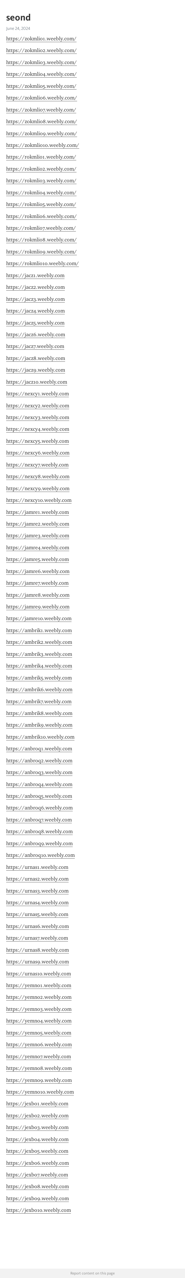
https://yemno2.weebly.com (39, 997)
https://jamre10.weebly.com (39, 618)
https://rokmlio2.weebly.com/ (41, 169)
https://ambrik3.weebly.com (39, 654)
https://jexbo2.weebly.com (37, 1115)
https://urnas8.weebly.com (37, 950)
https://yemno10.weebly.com (40, 1092)
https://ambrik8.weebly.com (39, 713)
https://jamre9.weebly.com (37, 606)
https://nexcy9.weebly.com (37, 488)
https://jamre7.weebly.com (37, 583)
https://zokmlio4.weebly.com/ (41, 74)
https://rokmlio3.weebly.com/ (41, 180)
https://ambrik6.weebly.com (39, 689)
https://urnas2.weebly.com (37, 879)
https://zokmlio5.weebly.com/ (41, 86)
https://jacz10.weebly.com (36, 382)
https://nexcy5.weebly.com (37, 441)
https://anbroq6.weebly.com (39, 807)
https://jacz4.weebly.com (35, 311)
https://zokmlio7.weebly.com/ (41, 110)
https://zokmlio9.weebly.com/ (41, 133)
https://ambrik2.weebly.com (39, 642)
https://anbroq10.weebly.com (40, 855)
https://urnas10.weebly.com (38, 973)
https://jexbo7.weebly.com (37, 1174)
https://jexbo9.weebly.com (37, 1198)
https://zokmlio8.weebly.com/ (41, 121)
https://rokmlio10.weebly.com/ (42, 263)
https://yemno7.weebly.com (38, 1056)
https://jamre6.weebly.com (37, 571)
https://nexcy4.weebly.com (37, 429)
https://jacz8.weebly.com (35, 358)
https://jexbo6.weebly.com (37, 1163)
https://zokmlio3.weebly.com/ (41, 62)
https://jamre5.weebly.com (37, 559)
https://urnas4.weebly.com (37, 902)
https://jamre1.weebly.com (37, 512)
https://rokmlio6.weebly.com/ (41, 216)
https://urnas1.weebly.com (37, 867)
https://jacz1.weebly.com (35, 275)
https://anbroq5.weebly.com (39, 796)
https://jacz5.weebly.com (35, 323)
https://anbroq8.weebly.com (39, 831)
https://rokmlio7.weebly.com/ (41, 228)
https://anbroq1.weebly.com (39, 748)
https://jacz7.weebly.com (35, 346)
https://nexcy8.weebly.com (37, 476)
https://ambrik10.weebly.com (40, 737)
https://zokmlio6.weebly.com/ (41, 98)
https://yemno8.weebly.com (39, 1068)
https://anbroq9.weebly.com (39, 843)
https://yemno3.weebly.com (39, 1009)
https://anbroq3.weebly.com (39, 772)
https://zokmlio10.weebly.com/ (42, 145)
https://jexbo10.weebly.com (38, 1210)
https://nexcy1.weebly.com (37, 393)
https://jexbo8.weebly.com (37, 1186)
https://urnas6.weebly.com (37, 926)
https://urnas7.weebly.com (37, 938)
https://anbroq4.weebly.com (39, 784)
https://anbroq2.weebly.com (39, 760)
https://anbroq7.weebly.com (39, 819)
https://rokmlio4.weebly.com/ (41, 192)
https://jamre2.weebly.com (37, 524)
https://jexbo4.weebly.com (37, 1139)
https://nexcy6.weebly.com (37, 453)
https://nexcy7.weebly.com (37, 465)
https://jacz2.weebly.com (35, 287)
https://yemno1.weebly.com (38, 985)
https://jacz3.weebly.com (35, 299)
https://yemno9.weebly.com (39, 1080)
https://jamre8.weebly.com (37, 595)
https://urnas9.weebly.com (37, 961)
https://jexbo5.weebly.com (37, 1151)
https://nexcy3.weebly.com (37, 417)
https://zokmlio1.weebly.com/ (41, 38)
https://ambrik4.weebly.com (39, 666)
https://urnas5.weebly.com (37, 914)
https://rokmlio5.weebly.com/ (41, 204)
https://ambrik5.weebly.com (39, 678)
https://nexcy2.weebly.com (37, 405)
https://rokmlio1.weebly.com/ (41, 157)
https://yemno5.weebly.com (38, 1033)
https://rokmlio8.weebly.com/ (41, 239)
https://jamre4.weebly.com (37, 547)
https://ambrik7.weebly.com (39, 701)
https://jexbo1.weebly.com (37, 1103)
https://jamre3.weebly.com (37, 535)
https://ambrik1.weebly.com (39, 630)
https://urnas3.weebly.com (37, 891)
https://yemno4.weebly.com (39, 1021)
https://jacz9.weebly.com (35, 370)
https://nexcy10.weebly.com (39, 500)
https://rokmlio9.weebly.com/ (41, 251)
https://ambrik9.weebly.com (39, 725)
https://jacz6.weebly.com (35, 334)
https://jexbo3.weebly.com (37, 1127)
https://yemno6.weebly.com (39, 1044)
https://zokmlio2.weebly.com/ (41, 50)
